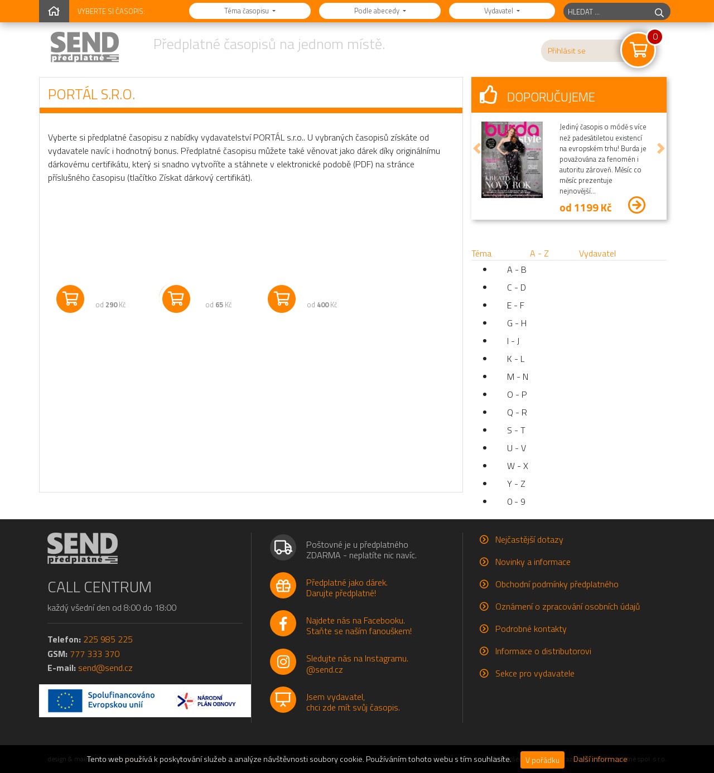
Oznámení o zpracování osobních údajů (567, 606)
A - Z (539, 253)
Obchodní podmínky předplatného (557, 584)
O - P (517, 394)
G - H (517, 323)
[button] (477, 148)
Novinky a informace (533, 561)
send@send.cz (105, 667)
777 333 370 (94, 653)
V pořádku (542, 760)
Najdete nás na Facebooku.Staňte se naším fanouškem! (359, 625)
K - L (515, 358)
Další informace (600, 759)
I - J (513, 340)
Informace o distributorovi (543, 651)
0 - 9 (516, 501)
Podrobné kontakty (531, 628)
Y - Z (516, 483)
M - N (517, 376)
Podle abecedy (377, 10)
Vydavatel (499, 10)
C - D (516, 287)
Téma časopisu (247, 10)
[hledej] (659, 11)
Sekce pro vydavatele (535, 673)
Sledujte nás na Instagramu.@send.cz (357, 663)
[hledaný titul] (606, 11)
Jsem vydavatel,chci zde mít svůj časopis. (353, 702)
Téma (481, 253)
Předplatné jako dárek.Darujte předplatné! (347, 588)
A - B (517, 269)
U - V (516, 448)
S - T (516, 430)
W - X (517, 465)
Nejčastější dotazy (529, 539)
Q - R (517, 412)
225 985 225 (108, 639)
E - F (515, 305)
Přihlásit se (567, 51)
